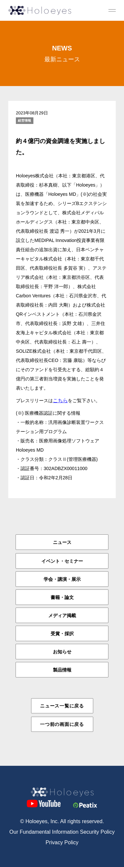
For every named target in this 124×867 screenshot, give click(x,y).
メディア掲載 (62, 615)
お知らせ (62, 651)
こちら (60, 400)
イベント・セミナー (62, 561)
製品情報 (62, 670)
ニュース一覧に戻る (62, 705)
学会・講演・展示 (62, 579)
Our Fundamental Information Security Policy (61, 832)
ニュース (62, 542)
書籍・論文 (62, 597)
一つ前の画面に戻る (62, 724)
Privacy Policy (62, 842)
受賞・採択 (62, 633)
